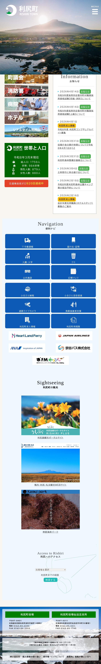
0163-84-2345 (22, 626)
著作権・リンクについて (53, 657)
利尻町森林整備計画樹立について (75, 160)
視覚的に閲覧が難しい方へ (79, 657)
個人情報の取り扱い (31, 657)
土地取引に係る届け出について (73, 172)
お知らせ (85, 91)
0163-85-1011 (67, 626)
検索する (51, 580)
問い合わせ (15, 657)
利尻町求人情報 (67, 126)
